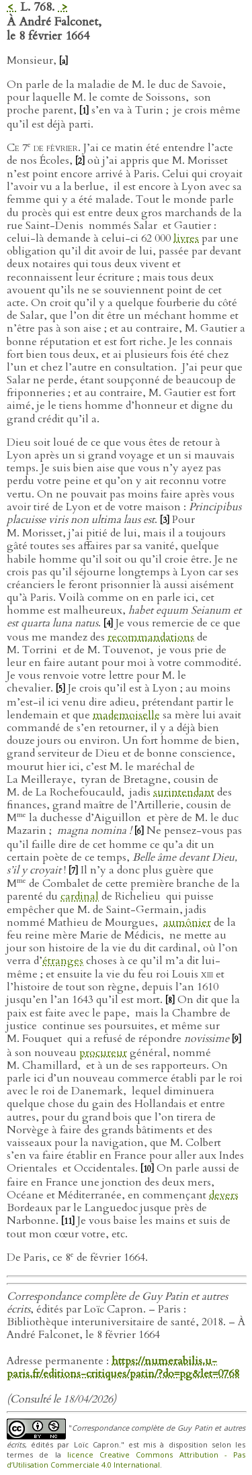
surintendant (183, 792)
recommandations (151, 637)
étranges (62, 960)
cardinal (79, 896)
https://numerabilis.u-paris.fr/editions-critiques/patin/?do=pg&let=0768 (123, 1367)
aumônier (187, 922)
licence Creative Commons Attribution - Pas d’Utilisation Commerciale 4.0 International (126, 1459)
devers (224, 1195)
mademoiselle (126, 715)
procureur (103, 1052)
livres (186, 238)
